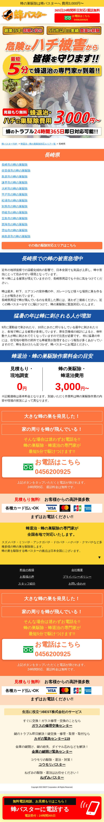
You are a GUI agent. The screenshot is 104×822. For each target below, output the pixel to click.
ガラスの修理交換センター (52, 725)
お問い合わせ (77, 583)
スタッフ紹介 (26, 583)
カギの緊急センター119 (52, 738)
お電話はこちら (81, 17)
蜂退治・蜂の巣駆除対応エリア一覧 (38, 144)
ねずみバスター (52, 777)
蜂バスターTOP (10, 144)
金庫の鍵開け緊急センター (52, 751)
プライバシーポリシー (77, 576)
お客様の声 (27, 576)
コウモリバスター (52, 764)
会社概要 (77, 570)
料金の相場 (27, 570)
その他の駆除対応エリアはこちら (52, 245)
